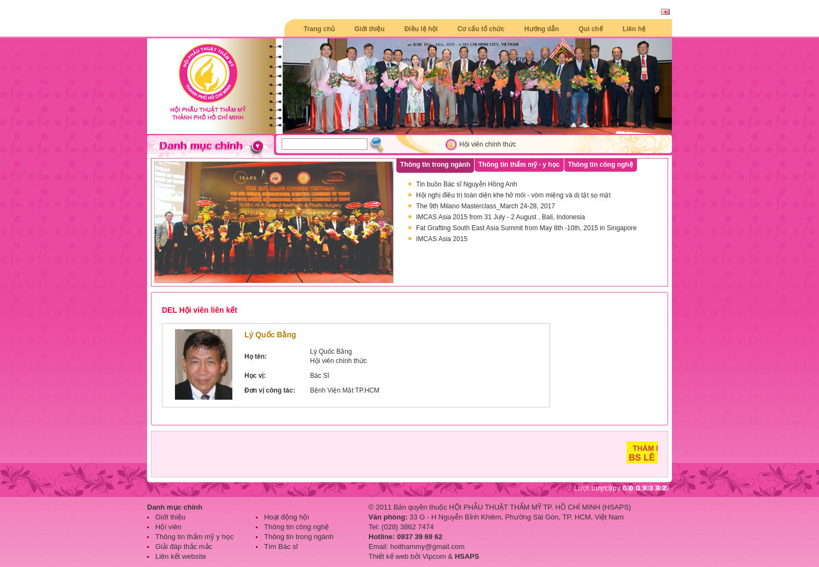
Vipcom (434, 556)
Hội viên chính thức (487, 144)
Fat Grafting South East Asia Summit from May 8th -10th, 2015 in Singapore (526, 228)
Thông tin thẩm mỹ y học (194, 537)
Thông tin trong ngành (299, 537)
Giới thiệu (369, 29)
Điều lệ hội (421, 29)
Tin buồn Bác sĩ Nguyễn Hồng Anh (466, 184)
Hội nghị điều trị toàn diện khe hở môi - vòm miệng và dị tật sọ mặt (513, 195)
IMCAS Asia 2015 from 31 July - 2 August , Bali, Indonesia (500, 217)
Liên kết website (180, 556)
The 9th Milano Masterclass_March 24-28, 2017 (485, 206)
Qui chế (590, 29)
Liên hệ (634, 29)
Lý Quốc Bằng (270, 334)
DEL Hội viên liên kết (199, 310)
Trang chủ (319, 29)
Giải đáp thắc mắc (183, 546)
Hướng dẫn (541, 29)
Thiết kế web (388, 556)
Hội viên (168, 527)
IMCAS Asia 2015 (441, 239)
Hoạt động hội (286, 517)
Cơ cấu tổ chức (481, 29)
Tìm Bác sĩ (281, 546)
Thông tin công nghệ (296, 527)
